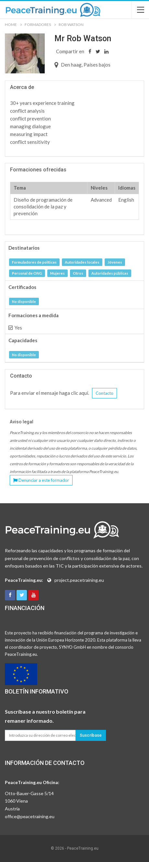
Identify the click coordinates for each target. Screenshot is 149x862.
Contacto (104, 393)
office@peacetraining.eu (29, 816)
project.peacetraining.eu (79, 580)
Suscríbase (91, 735)
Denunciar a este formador (41, 480)
